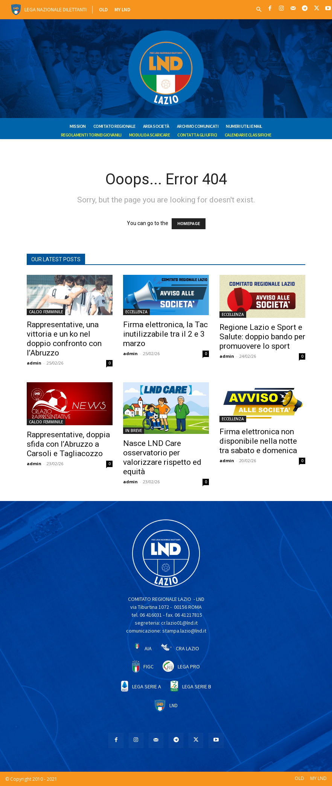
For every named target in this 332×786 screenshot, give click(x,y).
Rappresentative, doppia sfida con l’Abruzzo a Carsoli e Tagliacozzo (68, 444)
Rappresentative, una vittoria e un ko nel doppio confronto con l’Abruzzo (64, 338)
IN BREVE (133, 430)
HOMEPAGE (188, 223)
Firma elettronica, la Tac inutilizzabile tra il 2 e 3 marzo (165, 334)
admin (34, 363)
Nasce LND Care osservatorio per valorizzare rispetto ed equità (162, 457)
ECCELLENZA (136, 311)
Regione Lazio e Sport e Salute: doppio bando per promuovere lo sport (262, 337)
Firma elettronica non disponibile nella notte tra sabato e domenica (258, 441)
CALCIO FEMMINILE (46, 311)
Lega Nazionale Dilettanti (55, 9)
